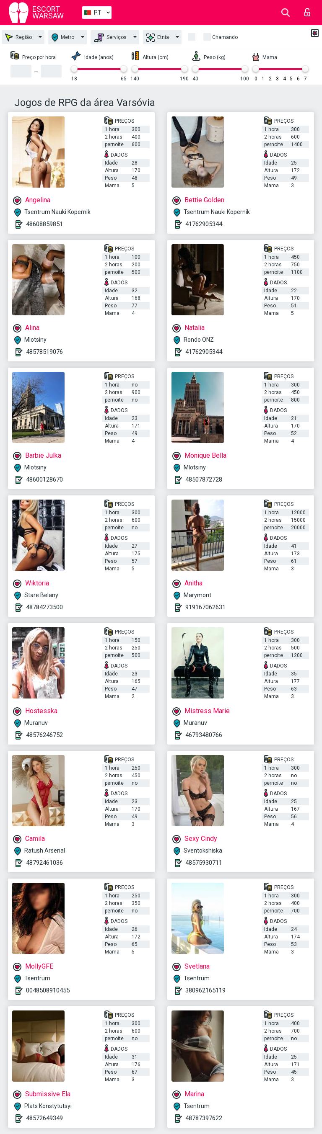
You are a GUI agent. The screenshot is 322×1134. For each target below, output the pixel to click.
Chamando (225, 37)
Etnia (157, 38)
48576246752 (44, 735)
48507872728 (203, 479)
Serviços (110, 38)
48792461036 (44, 862)
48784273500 (44, 607)
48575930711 (203, 862)
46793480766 (203, 735)
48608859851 (44, 224)
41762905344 (203, 224)
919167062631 (205, 607)
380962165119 (205, 990)
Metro (63, 37)
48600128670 (44, 479)
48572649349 (44, 1118)
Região (18, 37)
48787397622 (203, 1118)
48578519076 (44, 352)
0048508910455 (48, 990)
